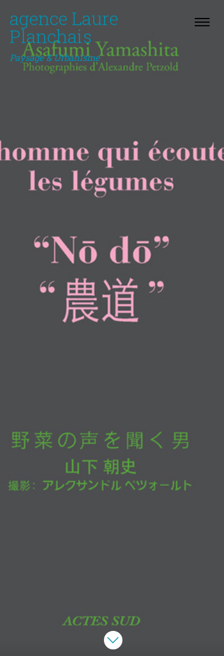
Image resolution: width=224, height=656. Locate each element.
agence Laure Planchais (64, 35)
